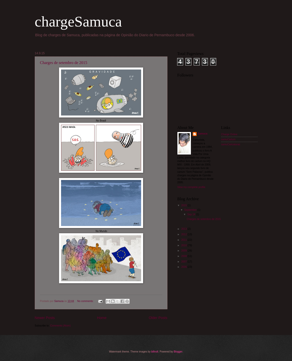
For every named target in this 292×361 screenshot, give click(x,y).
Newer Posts (45, 318)
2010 (184, 245)
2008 (184, 256)
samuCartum (228, 139)
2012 (184, 234)
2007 (184, 261)
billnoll (154, 351)
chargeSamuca (78, 21)
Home (102, 318)
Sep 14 (191, 214)
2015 (184, 205)
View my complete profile (191, 187)
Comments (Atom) (60, 325)
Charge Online (229, 134)
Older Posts (158, 318)
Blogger (178, 351)
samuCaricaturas (230, 144)
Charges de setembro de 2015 (63, 62)
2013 (184, 229)
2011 (184, 239)
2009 (184, 250)
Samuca (202, 133)
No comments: (85, 301)
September (190, 209)
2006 (184, 267)
